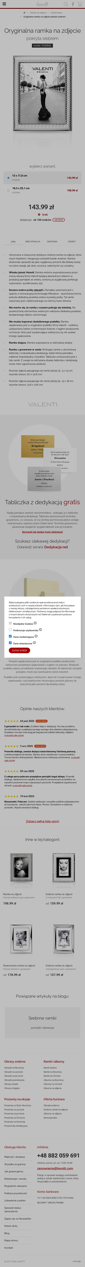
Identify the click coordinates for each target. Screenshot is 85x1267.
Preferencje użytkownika (27, 630)
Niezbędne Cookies (25, 624)
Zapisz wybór (19, 650)
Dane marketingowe (25, 637)
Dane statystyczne (24, 643)
